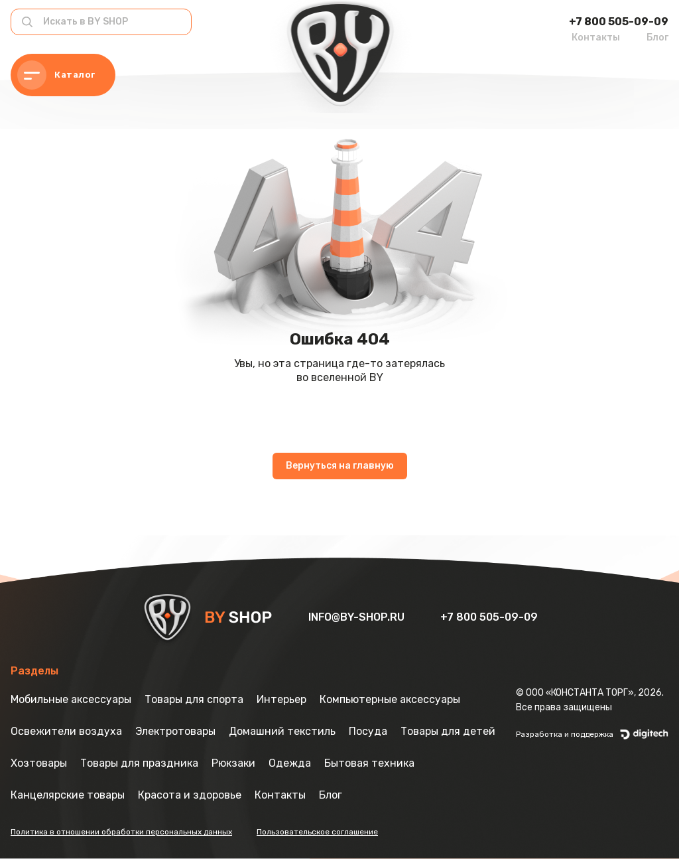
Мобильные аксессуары (71, 699)
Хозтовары (39, 763)
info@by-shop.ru (357, 617)
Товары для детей (448, 731)
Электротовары (175, 731)
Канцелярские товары (68, 795)
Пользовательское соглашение (317, 831)
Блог (657, 37)
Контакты (596, 37)
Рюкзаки (233, 763)
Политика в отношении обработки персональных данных (121, 831)
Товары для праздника (139, 763)
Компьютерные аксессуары (390, 699)
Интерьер (281, 699)
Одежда (290, 763)
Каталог (56, 75)
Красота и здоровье (189, 795)
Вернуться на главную (340, 465)
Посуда (368, 731)
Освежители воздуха (66, 731)
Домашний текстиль (282, 731)
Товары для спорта (194, 699)
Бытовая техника (369, 763)
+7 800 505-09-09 (618, 21)
